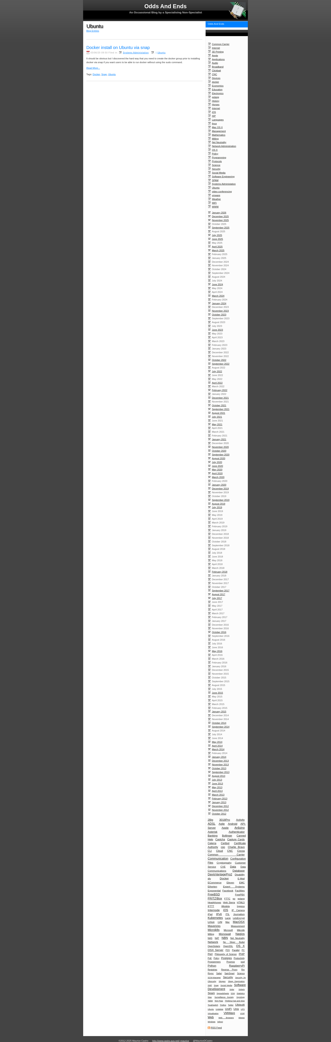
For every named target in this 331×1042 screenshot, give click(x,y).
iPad (210, 914)
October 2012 (219, 813)
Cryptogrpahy (224, 862)
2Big (210, 819)
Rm (243, 970)
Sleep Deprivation (236, 981)
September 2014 (220, 726)
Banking (213, 835)
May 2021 (217, 424)
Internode (214, 910)
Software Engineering (223, 176)
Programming (219, 157)
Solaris (242, 989)
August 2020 (218, 458)
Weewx (242, 1018)
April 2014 (217, 745)
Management (219, 131)
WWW (215, 206)
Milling (215, 138)
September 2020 (220, 454)
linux (214, 123)
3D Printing (218, 51)
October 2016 (219, 632)
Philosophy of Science (226, 954)
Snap (216, 985)
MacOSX (239, 922)
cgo (223, 847)
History (215, 101)
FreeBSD (214, 894)
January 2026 (219, 212)
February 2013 (219, 798)
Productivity (239, 958)
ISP (214, 116)
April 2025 (217, 246)
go (234, 898)
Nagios (240, 934)
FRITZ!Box (215, 898)
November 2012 (220, 810)
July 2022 (217, 371)
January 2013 (219, 802)
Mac (227, 922)
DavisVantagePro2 (220, 874)
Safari (219, 973)
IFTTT (211, 906)
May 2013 (217, 787)
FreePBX (240, 894)
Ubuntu (216, 187)
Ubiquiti (240, 1004)
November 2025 (220, 220)
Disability (240, 874)
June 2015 (217, 692)
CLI (210, 850)
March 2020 (218, 477)
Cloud (219, 850)
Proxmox (231, 962)
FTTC (227, 898)
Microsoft (228, 930)
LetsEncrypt (239, 918)
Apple (215, 55)
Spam (211, 993)
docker (215, 82)
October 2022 (219, 360)
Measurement (238, 926)
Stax (210, 997)
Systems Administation (224, 184)
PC (243, 950)
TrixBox (223, 1005)
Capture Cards (236, 839)
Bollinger (227, 835)
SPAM (215, 180)
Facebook (227, 890)
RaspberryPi (237, 965)
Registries (212, 970)
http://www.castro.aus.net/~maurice (170, 1040)
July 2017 (217, 598)
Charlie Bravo (236, 847)
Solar (231, 989)
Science (216, 165)
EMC (242, 882)
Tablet (210, 1001)
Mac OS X (217, 127)
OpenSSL (228, 946)
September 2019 (220, 500)
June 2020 (217, 466)
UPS (243, 1009)
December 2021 (220, 398)
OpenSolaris (214, 946)
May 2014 (217, 742)
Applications (218, 59)
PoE (210, 958)
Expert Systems (234, 886)
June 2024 (217, 284)
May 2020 (217, 469)
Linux (211, 922)
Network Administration (224, 146)
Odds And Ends (216, 24)
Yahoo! (220, 1022)
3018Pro (224, 819)
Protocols (217, 161)
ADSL (212, 823)
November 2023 (220, 311)
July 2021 (217, 417)
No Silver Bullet (234, 942)
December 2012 (220, 806)
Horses (215, 104)
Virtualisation (213, 1013)
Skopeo (222, 981)
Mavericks (214, 926)
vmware (216, 195)
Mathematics (218, 135)
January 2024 (219, 303)
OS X (215, 150)
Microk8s (214, 930)
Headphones (214, 902)
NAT (217, 938)
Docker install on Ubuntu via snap (118, 47)
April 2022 (217, 383)
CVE (222, 866)
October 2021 (219, 405)
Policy (215, 153)
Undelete (219, 1009)
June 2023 (217, 330)
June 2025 (217, 239)
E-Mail (241, 878)
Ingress (241, 906)
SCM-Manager (214, 977)
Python (212, 965)
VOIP (242, 1013)
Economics (218, 85)
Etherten (212, 886)
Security (216, 169)
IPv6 (219, 914)
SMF (210, 985)
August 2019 (218, 504)
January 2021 (219, 439)
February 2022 (219, 390)
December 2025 (220, 216)
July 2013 (217, 779)
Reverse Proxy (229, 970)
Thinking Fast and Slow (235, 1001)
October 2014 (219, 723)
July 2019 (217, 507)
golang (215, 97)
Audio (215, 63)
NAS (210, 938)
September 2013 (220, 772)
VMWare (229, 1013)
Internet (216, 48)
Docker (224, 878)
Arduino (240, 827)
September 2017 (220, 590)
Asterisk (212, 831)
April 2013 (217, 791)
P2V (228, 950)
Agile (222, 823)
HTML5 (241, 902)
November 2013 (220, 764)
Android (232, 823)
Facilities (240, 890)
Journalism (239, 914)
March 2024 (218, 296)
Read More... (93, 68)
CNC (214, 74)
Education (217, 89)
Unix (236, 1009)
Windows (211, 1022)
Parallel (235, 950)
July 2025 (217, 235)
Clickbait (216, 70)
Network (213, 942)
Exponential (214, 890)
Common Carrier (220, 44)
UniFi (228, 1009)
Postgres (226, 958)
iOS (214, 112)
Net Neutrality (219, 142)
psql (243, 962)
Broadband (218, 66)
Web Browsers (226, 1018)
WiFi (214, 203)
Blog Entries (92, 31)
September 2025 (220, 227)
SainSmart (230, 973)
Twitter (230, 1005)
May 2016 (217, 651)
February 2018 (219, 572)
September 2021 (220, 409)
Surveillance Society (224, 997)
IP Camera (238, 910)
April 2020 (217, 473)
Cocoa (241, 850)
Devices (216, 78)
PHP (242, 954)
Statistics (241, 993)
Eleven (230, 882)
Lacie (228, 918)
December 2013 (220, 760)
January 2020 (219, 485)
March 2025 (218, 250)
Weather (216, 199)
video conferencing (222, 191)
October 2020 (219, 451)
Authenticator (237, 831)
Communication (218, 858)
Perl (210, 954)
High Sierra (229, 902)
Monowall (225, 934)
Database (238, 870)
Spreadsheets (223, 993)
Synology (240, 997)
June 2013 (217, 783)
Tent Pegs (218, 1001)
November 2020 (220, 447)
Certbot (225, 843)
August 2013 (218, 776)
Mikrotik (241, 930)
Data (233, 866)
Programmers (214, 962)
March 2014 (218, 749)
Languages (218, 119)
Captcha (220, 839)
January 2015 (219, 711)
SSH (233, 993)
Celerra (212, 843)
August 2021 (218, 413)
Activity (240, 819)
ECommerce (214, 882)
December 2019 (220, 488)
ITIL (227, 914)
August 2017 (218, 594)
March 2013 (218, 794)
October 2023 (219, 314)
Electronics (218, 93)
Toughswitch (213, 1005)
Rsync (211, 973)
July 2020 (217, 462)
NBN (225, 938)
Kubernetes (215, 918)
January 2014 (219, 757)
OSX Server (215, 950)
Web (211, 1017)
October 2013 (219, 768)
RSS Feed (216, 1027)
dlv (209, 878)
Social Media (218, 172)
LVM (220, 922)
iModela (225, 906)
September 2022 (220, 364)
